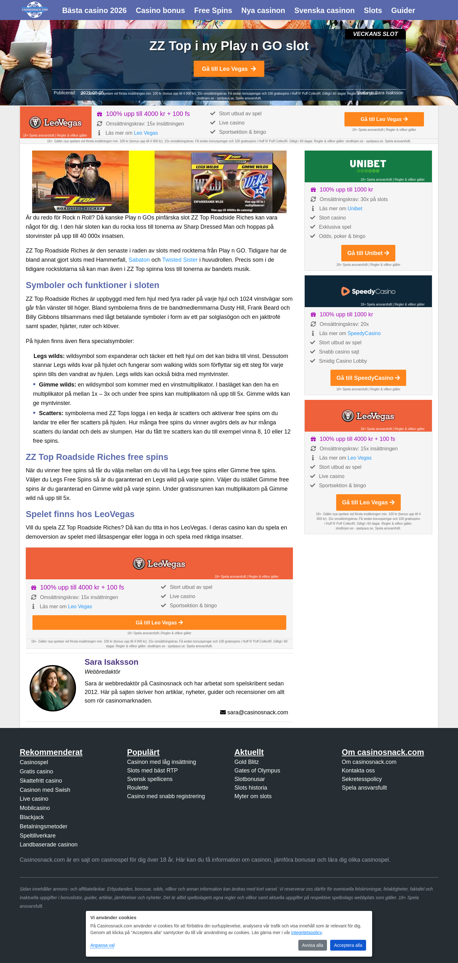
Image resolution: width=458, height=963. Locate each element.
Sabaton (139, 260)
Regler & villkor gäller (72, 135)
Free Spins (213, 10)
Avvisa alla (312, 945)
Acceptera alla (348, 945)
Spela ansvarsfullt (364, 788)
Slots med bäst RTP (152, 770)
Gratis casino (36, 771)
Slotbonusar (249, 779)
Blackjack (32, 817)
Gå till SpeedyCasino (368, 378)
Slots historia (250, 788)
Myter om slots (253, 796)
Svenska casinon (324, 10)
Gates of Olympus (257, 770)
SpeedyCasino (364, 333)
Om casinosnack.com (369, 762)
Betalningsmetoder (43, 826)
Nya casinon (263, 10)
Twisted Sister (180, 260)
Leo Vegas (146, 133)
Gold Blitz (246, 762)
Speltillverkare (38, 835)
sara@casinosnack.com (257, 712)
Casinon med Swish (45, 790)
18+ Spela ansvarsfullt (38, 135)
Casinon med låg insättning (161, 762)
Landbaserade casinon (49, 844)
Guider (403, 10)
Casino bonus (160, 10)
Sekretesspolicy (362, 779)
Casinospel (34, 762)
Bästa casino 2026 (94, 10)
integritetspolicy (306, 932)
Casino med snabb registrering (166, 796)
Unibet (355, 208)
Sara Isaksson (389, 92)
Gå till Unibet (368, 253)
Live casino (34, 799)
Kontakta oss (358, 770)
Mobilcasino (35, 808)
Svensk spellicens (149, 779)
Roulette (137, 788)
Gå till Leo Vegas (229, 69)
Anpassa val (102, 945)
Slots (373, 10)
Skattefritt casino (41, 781)
